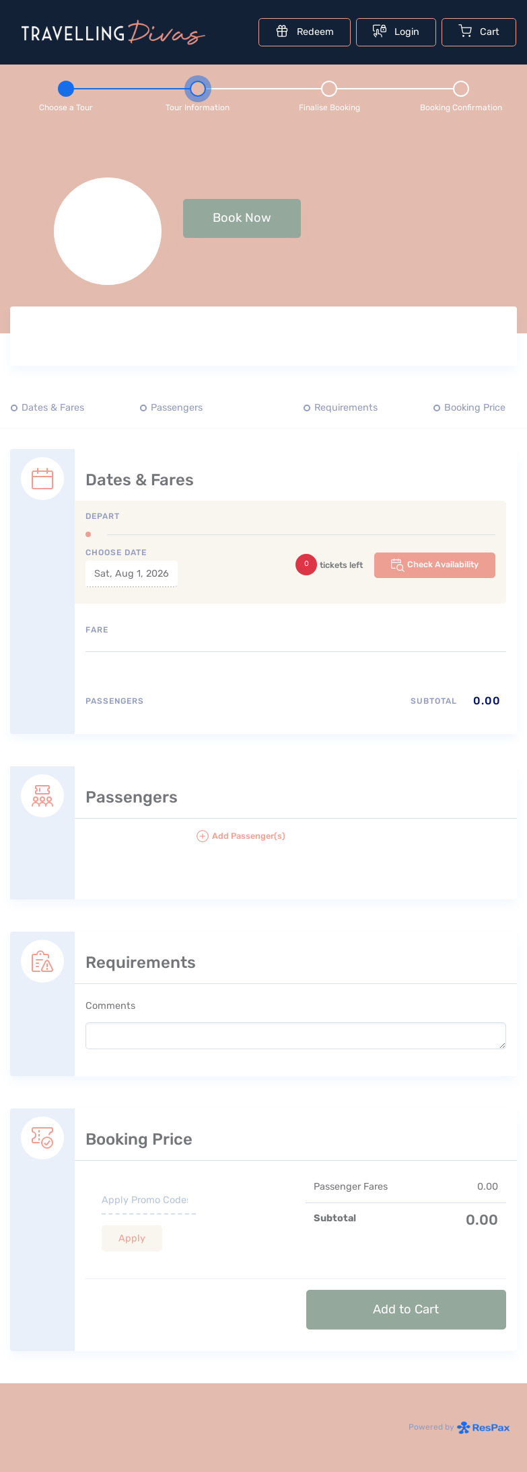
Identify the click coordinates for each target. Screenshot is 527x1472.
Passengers (177, 407)
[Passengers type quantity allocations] (295, 706)
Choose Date (116, 552)
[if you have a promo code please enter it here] (149, 1201)
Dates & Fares (53, 407)
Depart (102, 516)
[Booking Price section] (263, 1213)
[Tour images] (385, 339)
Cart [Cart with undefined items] (478, 31)
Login (396, 31)
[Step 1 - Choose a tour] (66, 94)
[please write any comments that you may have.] (295, 1035)
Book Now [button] (242, 217)
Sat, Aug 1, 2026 (131, 573)
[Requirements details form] (263, 987)
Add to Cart (406, 1309)
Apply (131, 1238)
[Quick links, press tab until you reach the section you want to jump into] (263, 408)
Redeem (304, 31)
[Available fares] (295, 670)
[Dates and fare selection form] (263, 575)
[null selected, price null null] (263, 231)
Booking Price (474, 407)
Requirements (346, 407)
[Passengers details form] (263, 816)
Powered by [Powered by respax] (459, 1427)
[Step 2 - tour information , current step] (198, 94)
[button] (351, 841)
